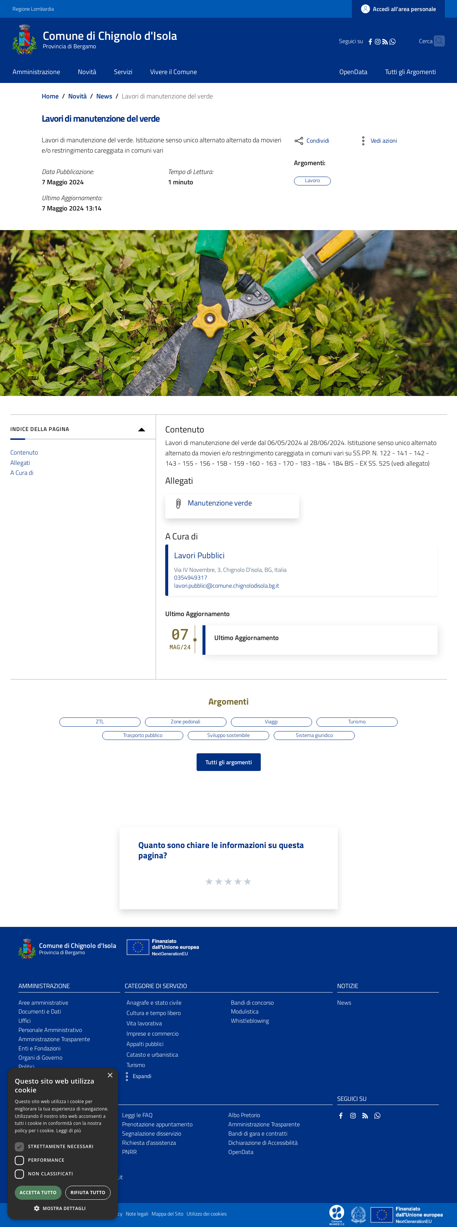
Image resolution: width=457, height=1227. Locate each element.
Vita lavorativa (144, 1023)
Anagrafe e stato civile (154, 1002)
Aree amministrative (43, 1002)
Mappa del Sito (167, 1213)
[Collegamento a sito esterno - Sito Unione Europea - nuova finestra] (162, 949)
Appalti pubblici (145, 1043)
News (104, 96)
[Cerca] (436, 41)
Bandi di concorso (252, 1002)
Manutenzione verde (220, 502)
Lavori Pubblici (199, 555)
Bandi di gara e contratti (257, 1133)
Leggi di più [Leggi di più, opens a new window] (68, 1130)
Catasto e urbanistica (152, 1054)
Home (50, 96)
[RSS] (373, 41)
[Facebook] (359, 41)
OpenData (240, 1151)
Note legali (137, 1213)
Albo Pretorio (244, 1114)
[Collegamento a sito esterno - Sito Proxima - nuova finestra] (336, 1214)
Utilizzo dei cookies (207, 1213)
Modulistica (245, 1011)
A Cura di (22, 472)
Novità (77, 96)
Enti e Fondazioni (39, 1048)
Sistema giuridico (314, 735)
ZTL (100, 721)
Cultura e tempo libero (154, 1012)
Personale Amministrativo (50, 1029)
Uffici (24, 1020)
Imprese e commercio (153, 1033)
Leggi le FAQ (137, 1114)
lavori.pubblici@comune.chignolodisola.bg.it (226, 585)
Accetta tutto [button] (38, 1192)
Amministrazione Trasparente (54, 1039)
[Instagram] (366, 41)
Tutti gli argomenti (228, 762)
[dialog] (62, 1144)
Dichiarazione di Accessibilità (263, 1142)
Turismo (357, 721)
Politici (26, 1066)
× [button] (109, 1075)
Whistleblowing (250, 1020)
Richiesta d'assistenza (149, 1142)
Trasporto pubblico (142, 735)
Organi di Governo (40, 1057)
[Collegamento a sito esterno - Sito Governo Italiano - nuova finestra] (359, 1214)
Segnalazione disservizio (151, 1133)
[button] (136, 1076)
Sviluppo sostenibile (228, 735)
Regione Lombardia (33, 9)
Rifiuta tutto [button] (87, 1192)
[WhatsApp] (381, 41)
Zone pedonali (185, 721)
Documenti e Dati (39, 1011)
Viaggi (271, 721)
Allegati (20, 462)
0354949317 (190, 577)
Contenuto (24, 452)
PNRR (129, 1151)
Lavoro (312, 181)
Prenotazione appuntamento (157, 1124)
